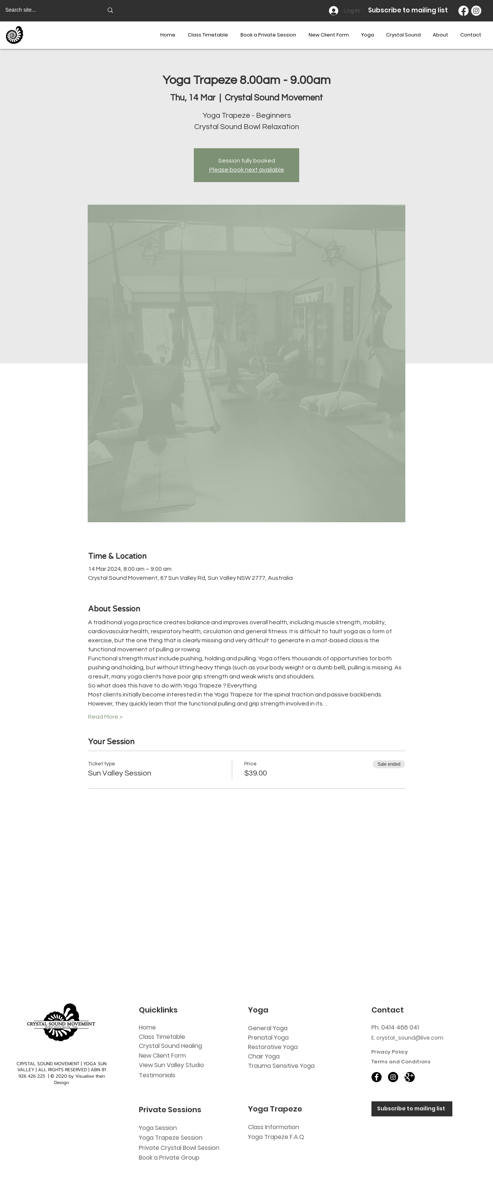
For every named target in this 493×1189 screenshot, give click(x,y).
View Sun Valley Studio (171, 1065)
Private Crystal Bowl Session (179, 1147)
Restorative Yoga (273, 1047)
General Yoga (268, 1028)
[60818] (410, 1077)
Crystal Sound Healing (170, 1046)
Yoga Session (158, 1128)
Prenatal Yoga (268, 1037)
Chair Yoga (264, 1056)
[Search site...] (48, 10)
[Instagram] (476, 11)
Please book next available (246, 170)
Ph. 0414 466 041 (395, 1027)
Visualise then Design (79, 1079)
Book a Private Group (170, 1157)
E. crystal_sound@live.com (407, 1038)
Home (147, 1027)
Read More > (105, 717)
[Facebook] (463, 11)
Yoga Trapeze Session (170, 1137)
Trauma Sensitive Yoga (281, 1065)
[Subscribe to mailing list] (411, 1108)
